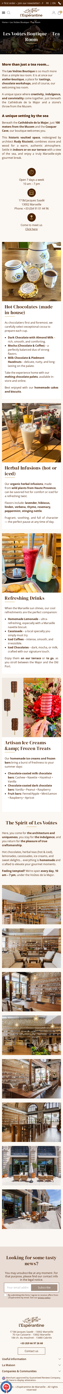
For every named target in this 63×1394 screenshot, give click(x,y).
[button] (8, 12)
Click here (31, 229)
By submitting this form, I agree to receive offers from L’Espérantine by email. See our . (33, 1296)
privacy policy (44, 1297)
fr (47, 3)
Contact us (31, 1351)
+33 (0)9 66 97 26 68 (31, 1343)
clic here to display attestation (21, 1380)
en (54, 3)
